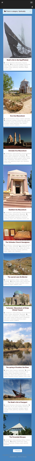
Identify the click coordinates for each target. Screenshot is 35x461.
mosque (17, 283)
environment (7, 122)
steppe (26, 67)
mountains (6, 123)
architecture (9, 120)
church (17, 248)
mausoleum (25, 122)
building (21, 64)
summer (12, 125)
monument (24, 159)
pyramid (26, 443)
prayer (18, 161)
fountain (6, 373)
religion (10, 251)
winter (9, 69)
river (21, 123)
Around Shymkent (10, 63)
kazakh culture (19, 317)
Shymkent (21, 67)
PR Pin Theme (22, 457)
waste (28, 376)
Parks (11, 370)
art (15, 64)
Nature (26, 280)
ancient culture (7, 156)
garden (20, 158)
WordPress (13, 457)
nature (11, 123)
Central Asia (27, 64)
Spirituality (6, 64)
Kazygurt (21, 66)
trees (9, 162)
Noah (10, 67)
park (9, 161)
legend (26, 66)
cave (21, 281)
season (25, 123)
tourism (6, 69)
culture (5, 66)
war (28, 218)
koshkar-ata (23, 373)
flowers (16, 158)
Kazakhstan (15, 66)
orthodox (19, 249)
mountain (6, 67)
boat (17, 64)
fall (27, 215)
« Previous (17, 450)
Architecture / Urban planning (13, 153)
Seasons (24, 63)
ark (13, 64)
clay (25, 120)
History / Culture (19, 118)
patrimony (15, 67)
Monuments (18, 63)
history (9, 66)
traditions (17, 125)
